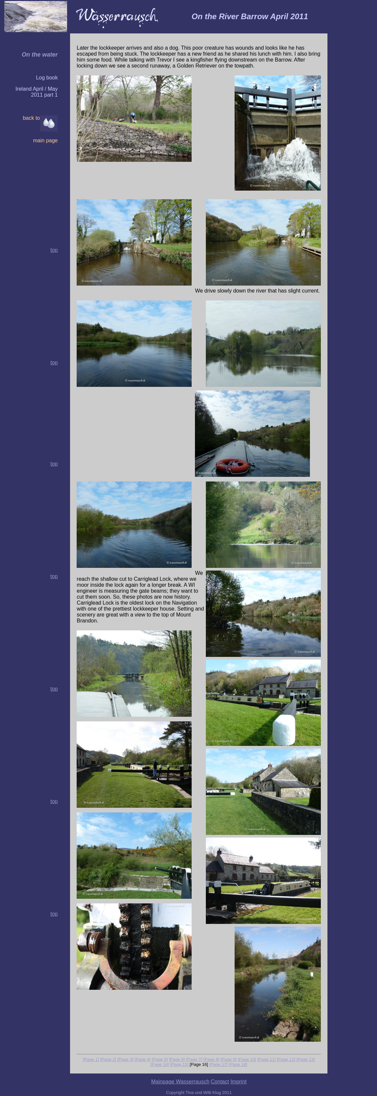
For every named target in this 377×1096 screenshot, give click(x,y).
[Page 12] (286, 1059)
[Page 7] (194, 1059)
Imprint (238, 1081)
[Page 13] (305, 1059)
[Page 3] (125, 1059)
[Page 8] (211, 1059)
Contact (220, 1081)
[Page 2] (108, 1059)
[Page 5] (160, 1059)
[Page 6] (177, 1059)
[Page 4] (142, 1059)
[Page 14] (159, 1064)
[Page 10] (247, 1059)
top (53, 362)
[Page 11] (266, 1059)
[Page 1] (91, 1059)
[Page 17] (218, 1064)
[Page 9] (228, 1059)
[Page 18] (238, 1064)
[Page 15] (179, 1064)
